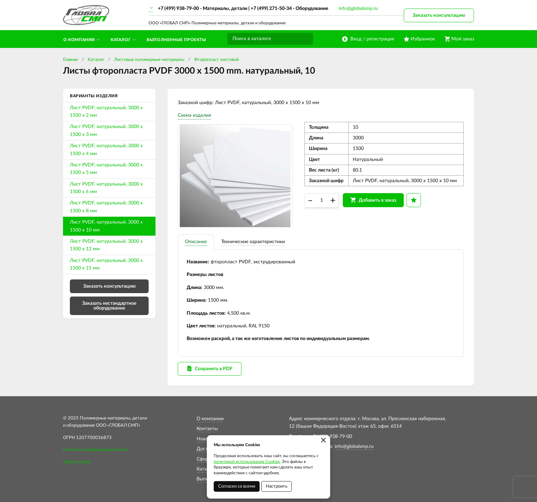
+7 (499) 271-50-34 (271, 8)
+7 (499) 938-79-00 (178, 8)
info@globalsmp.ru (358, 8)
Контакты (207, 428)
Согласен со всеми (236, 486)
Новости (206, 439)
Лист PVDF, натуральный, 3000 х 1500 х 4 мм (106, 149)
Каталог (96, 60)
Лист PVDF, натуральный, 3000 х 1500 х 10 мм (106, 226)
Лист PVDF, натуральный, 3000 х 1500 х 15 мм (106, 264)
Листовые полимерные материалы (149, 60)
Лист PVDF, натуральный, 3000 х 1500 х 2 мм (106, 111)
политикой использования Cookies (247, 462)
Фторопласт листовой (216, 60)
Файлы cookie (76, 462)
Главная (70, 60)
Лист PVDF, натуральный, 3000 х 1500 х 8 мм (106, 207)
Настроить (276, 486)
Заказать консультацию (439, 15)
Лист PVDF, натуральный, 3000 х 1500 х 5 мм (106, 169)
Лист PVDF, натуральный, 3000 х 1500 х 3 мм (106, 130)
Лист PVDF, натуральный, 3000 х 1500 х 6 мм (106, 188)
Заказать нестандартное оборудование (109, 306)
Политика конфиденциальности (95, 450)
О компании (210, 418)
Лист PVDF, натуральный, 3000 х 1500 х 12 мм (106, 245)
